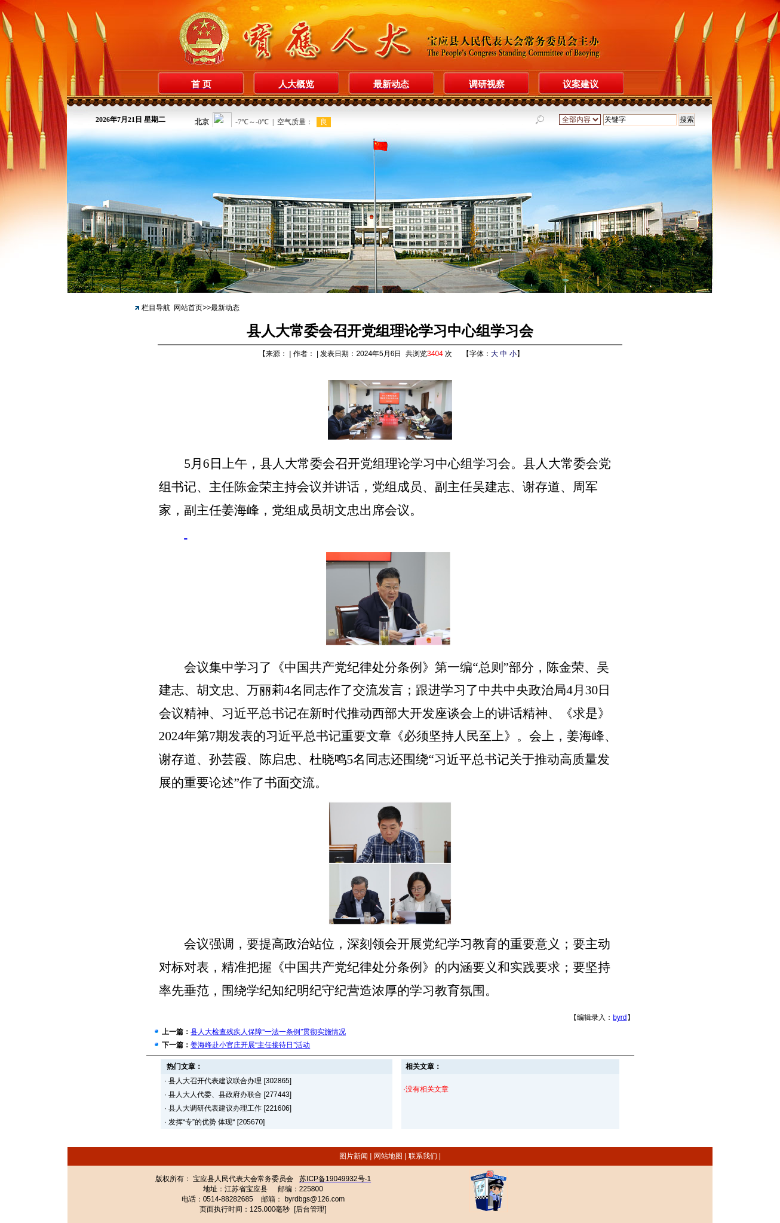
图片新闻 (354, 1156)
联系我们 (422, 1156)
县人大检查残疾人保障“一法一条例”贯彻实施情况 (268, 1032)
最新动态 (225, 308)
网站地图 (387, 1156)
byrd (620, 1017)
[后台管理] (310, 1209)
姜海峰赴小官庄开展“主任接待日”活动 (250, 1045)
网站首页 (188, 308)
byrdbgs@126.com (314, 1199)
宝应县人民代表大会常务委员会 (243, 1179)
